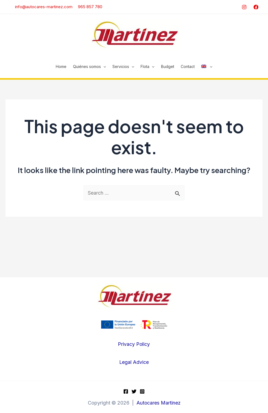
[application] (103, 66)
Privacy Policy (134, 344)
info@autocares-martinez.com (41, 6)
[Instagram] (244, 7)
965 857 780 (90, 6)
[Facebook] (256, 7)
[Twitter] (134, 391)
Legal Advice (134, 362)
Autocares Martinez (158, 403)
